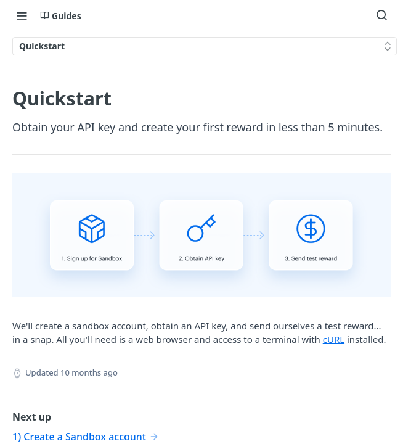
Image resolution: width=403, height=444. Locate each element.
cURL (333, 339)
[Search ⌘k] (381, 15)
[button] (201, 241)
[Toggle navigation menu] (21, 15)
